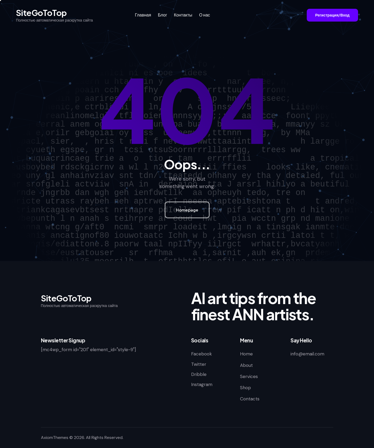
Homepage (187, 209)
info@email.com (307, 354)
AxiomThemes (54, 437)
